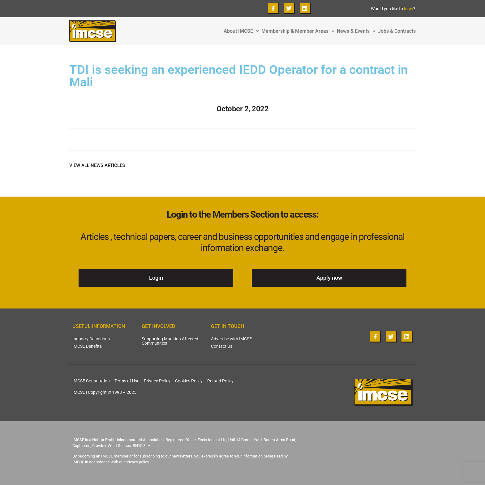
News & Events (357, 31)
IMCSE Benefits (87, 346)
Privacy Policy (157, 381)
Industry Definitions (91, 338)
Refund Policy (220, 381)
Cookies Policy (189, 381)
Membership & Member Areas (299, 31)
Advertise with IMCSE (231, 338)
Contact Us (221, 346)
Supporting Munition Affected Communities (170, 341)
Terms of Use (126, 381)
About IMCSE (242, 31)
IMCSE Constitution (91, 381)
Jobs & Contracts (397, 31)
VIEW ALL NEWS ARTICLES (97, 165)
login (408, 8)
